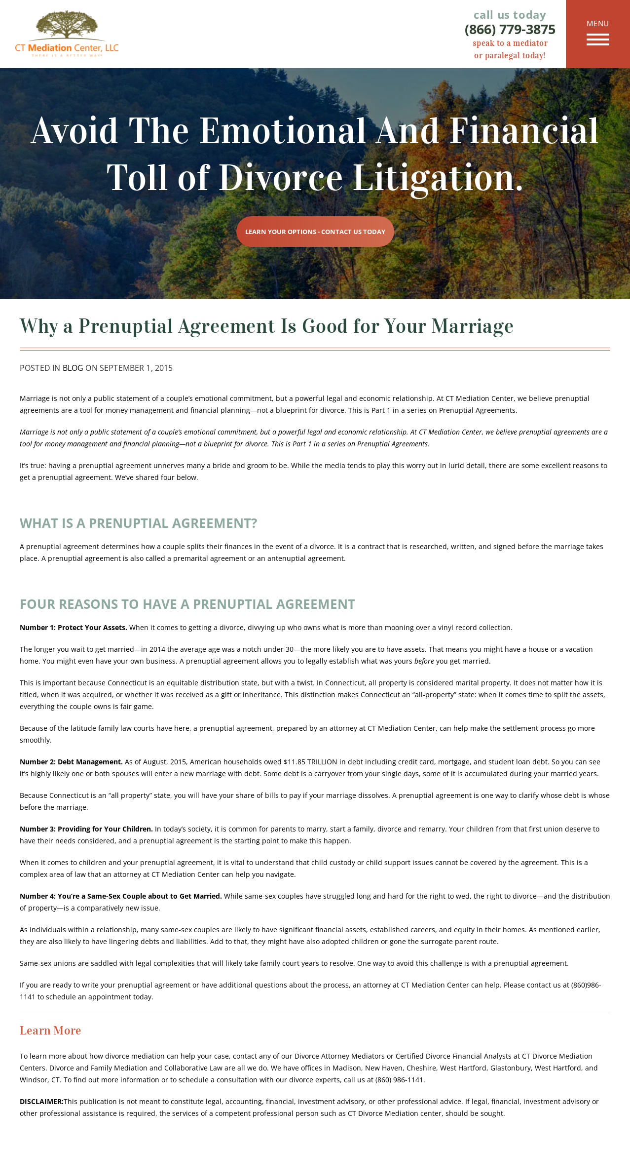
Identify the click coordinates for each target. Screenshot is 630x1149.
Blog (73, 367)
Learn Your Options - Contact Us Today (315, 231)
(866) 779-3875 (510, 29)
